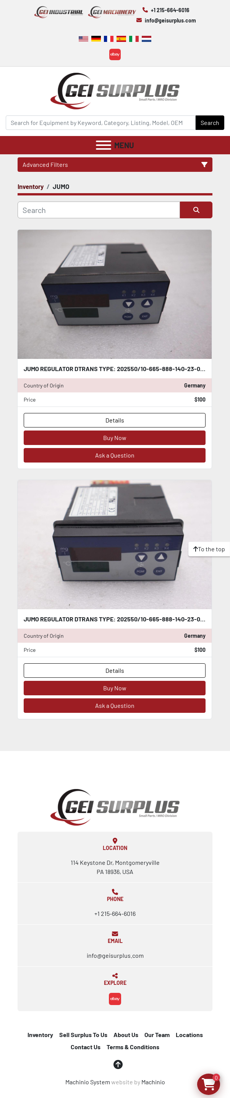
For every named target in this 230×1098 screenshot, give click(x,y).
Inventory (40, 1034)
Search (210, 122)
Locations (189, 1034)
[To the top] (209, 549)
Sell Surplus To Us (83, 1034)
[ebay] (115, 54)
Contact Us (85, 1046)
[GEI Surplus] (115, 806)
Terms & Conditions (133, 1046)
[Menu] (103, 145)
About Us (125, 1034)
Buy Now (114, 437)
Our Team (157, 1034)
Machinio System (87, 1081)
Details (114, 420)
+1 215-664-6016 (170, 10)
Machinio (153, 1081)
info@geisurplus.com (170, 20)
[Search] (101, 122)
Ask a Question (114, 455)
